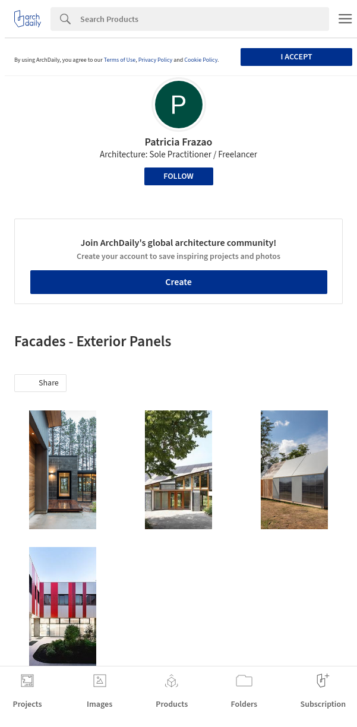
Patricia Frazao (179, 142)
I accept (296, 57)
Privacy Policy (155, 60)
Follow (178, 176)
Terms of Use (120, 60)
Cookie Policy (200, 60)
